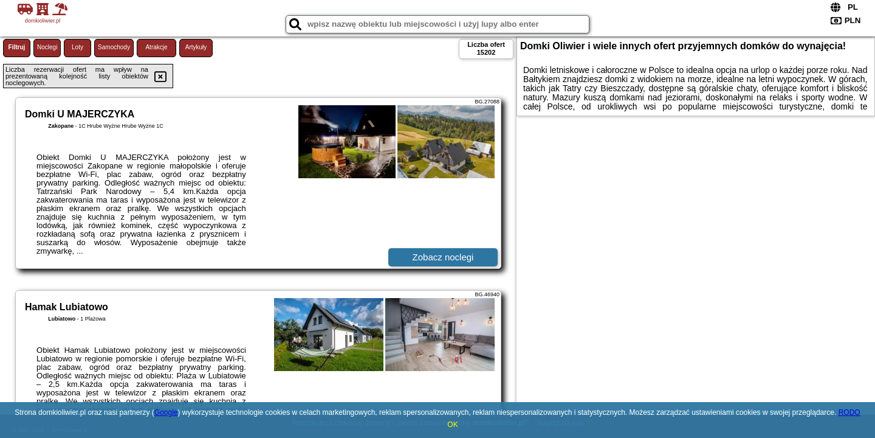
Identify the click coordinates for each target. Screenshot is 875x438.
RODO (849, 412)
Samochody (114, 47)
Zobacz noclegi (443, 257)
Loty (77, 47)
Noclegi (47, 47)
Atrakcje (156, 47)
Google (166, 412)
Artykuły (196, 47)
